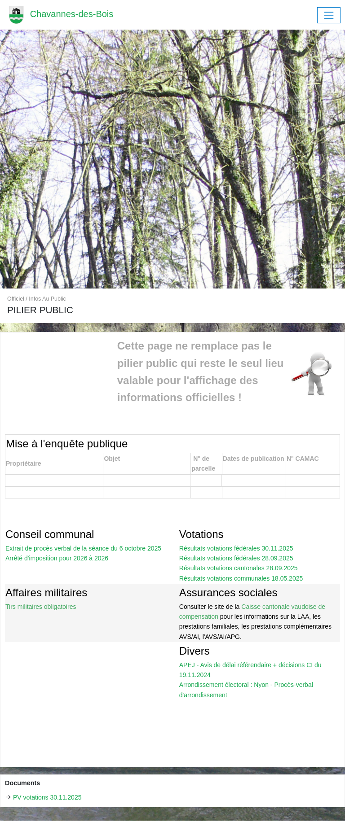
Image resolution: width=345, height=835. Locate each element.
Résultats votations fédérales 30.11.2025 (236, 548)
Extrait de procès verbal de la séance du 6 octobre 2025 (83, 548)
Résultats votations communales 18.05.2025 (241, 578)
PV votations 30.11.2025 (47, 797)
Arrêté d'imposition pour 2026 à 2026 (56, 558)
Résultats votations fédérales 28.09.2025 (236, 558)
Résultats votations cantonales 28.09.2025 (238, 568)
